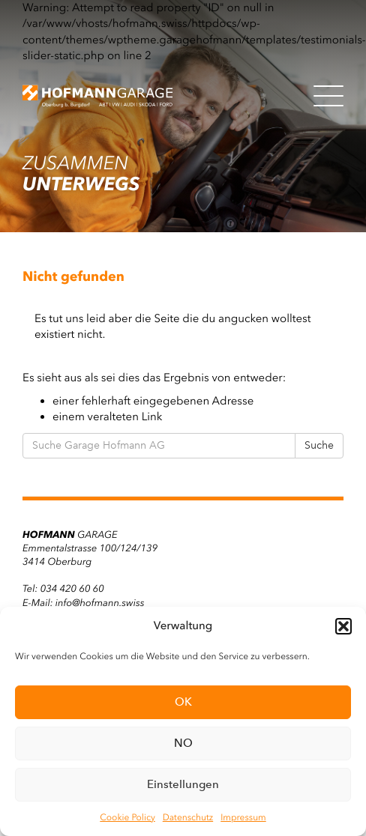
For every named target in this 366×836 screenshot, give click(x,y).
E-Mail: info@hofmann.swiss (83, 603)
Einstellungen (183, 784)
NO (183, 743)
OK (183, 702)
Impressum (243, 817)
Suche (319, 445)
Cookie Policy (127, 817)
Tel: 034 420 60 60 (63, 589)
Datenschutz (188, 817)
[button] (343, 626)
